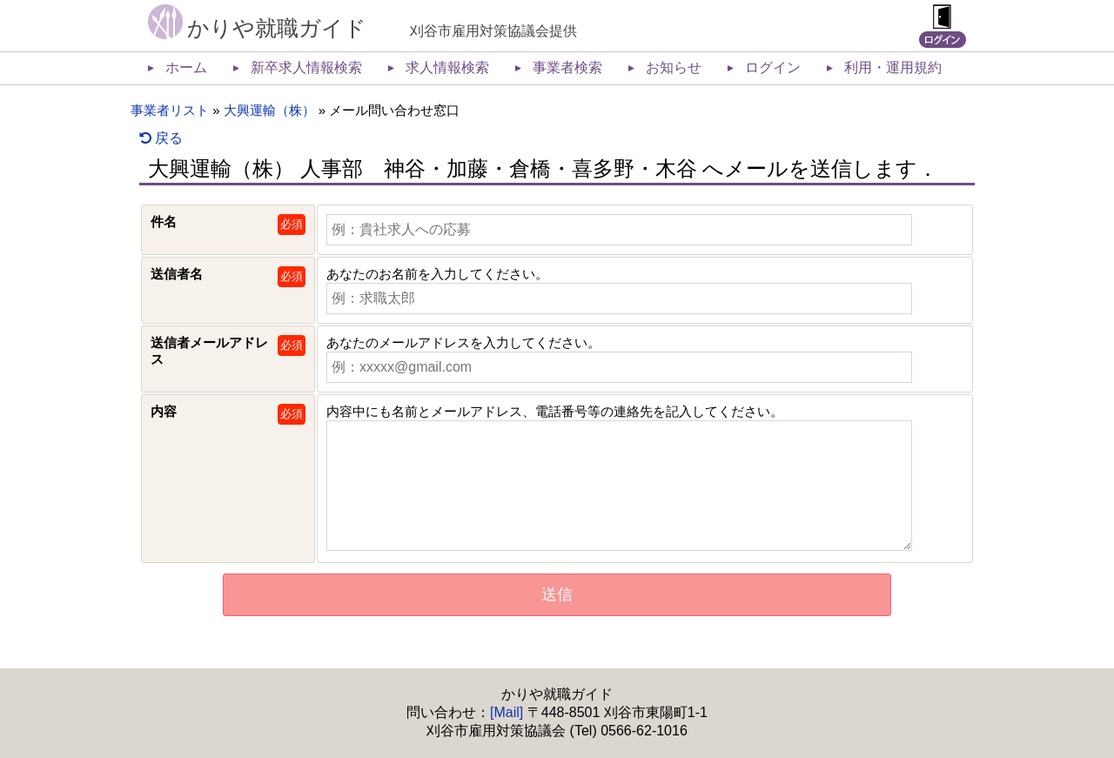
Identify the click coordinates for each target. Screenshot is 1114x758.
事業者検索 (567, 67)
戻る (161, 138)
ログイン (773, 67)
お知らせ (673, 67)
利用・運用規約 (893, 67)
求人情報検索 (447, 67)
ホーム (186, 67)
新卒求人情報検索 (306, 67)
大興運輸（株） (269, 110)
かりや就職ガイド (276, 28)
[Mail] (506, 712)
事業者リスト (170, 110)
